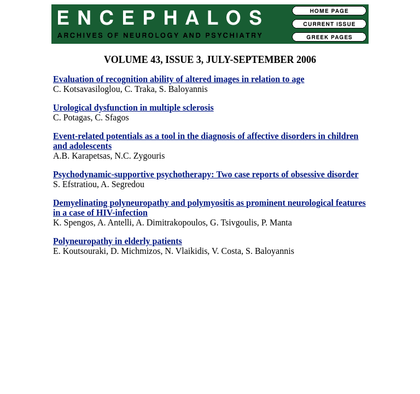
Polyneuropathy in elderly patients (117, 241)
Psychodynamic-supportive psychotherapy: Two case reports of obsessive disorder (206, 174)
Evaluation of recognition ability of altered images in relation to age (179, 79)
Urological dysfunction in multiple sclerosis (133, 107)
